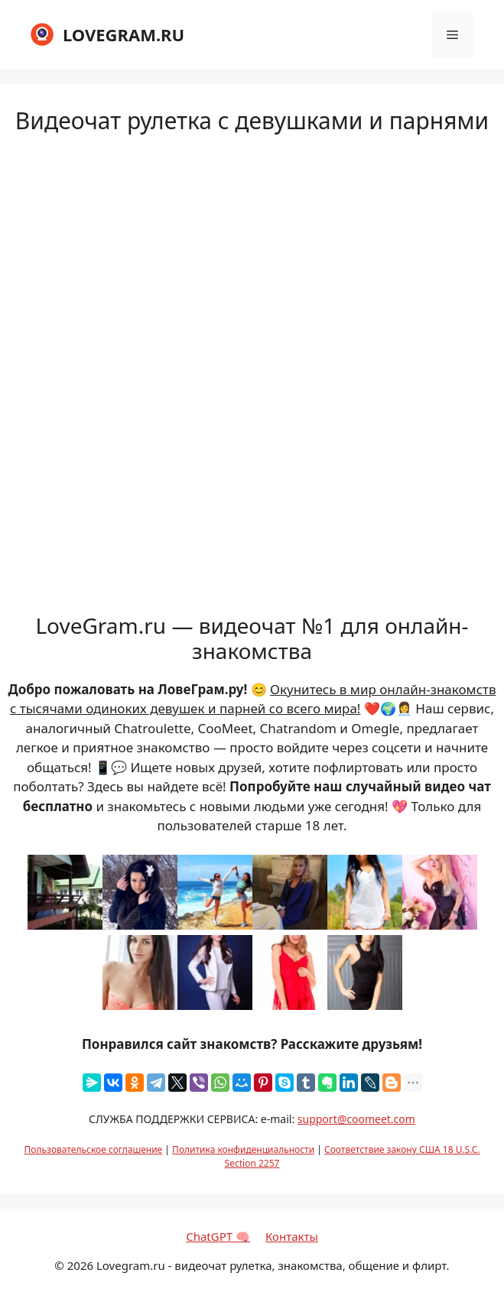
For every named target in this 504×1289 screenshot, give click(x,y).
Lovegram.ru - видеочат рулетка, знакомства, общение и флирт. (273, 1265)
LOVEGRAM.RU (123, 34)
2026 (80, 1265)
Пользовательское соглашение (93, 1149)
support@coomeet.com (356, 1119)
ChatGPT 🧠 (218, 1236)
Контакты (291, 1236)
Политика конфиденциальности (243, 1149)
